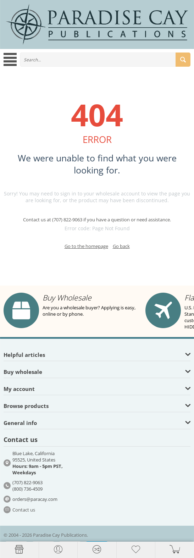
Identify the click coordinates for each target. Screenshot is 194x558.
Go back (121, 246)
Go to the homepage (86, 246)
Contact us (23, 510)
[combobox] (105, 60)
